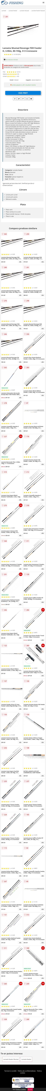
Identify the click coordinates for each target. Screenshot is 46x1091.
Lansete (4, 10)
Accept (30, 1089)
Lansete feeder (13, 10)
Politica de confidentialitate (27, 1071)
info (20, 261)
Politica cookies (21, 1089)
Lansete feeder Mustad (38, 10)
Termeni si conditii (10, 1071)
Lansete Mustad (24, 10)
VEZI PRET (23, 93)
